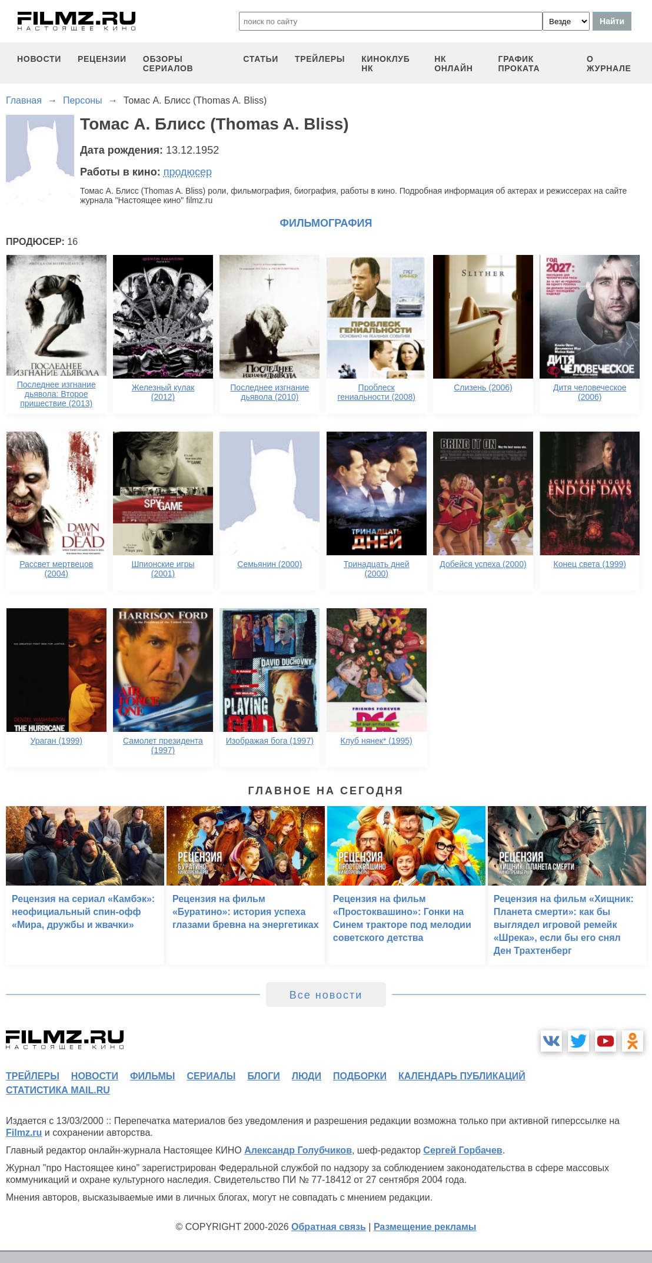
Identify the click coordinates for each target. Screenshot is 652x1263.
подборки (360, 1076)
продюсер (188, 172)
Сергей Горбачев (462, 1150)
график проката (519, 63)
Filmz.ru (24, 1133)
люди (306, 1076)
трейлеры (320, 59)
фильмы (152, 1076)
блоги (263, 1076)
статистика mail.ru (58, 1090)
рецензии (102, 59)
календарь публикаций (461, 1076)
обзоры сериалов (168, 63)
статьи (260, 59)
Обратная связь (328, 1227)
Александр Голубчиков (298, 1150)
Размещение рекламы (425, 1227)
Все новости (326, 995)
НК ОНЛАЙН (453, 63)
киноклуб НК (385, 63)
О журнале (609, 63)
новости (39, 59)
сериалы (211, 1076)
